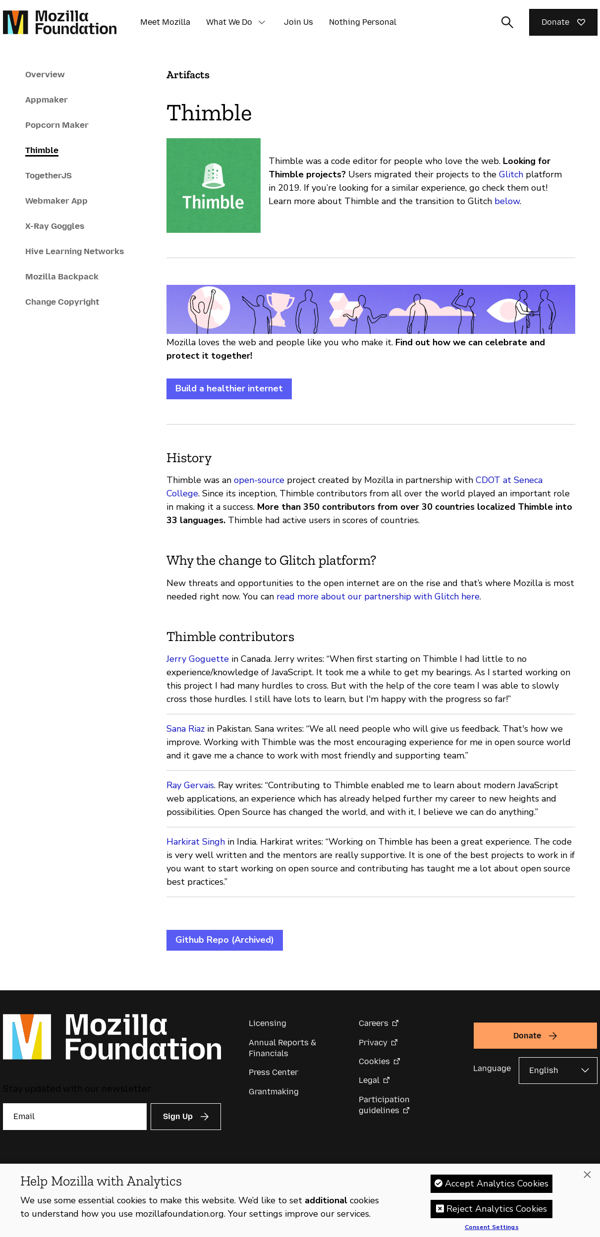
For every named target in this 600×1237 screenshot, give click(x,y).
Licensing (267, 1023)
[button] (262, 22)
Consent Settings (492, 1227)
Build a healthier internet (229, 388)
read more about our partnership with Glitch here (378, 596)
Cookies (374, 1061)
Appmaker (46, 100)
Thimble (41, 150)
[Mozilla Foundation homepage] (59, 22)
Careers (373, 1023)
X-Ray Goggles (54, 226)
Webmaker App (56, 201)
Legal (369, 1080)
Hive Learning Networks (74, 251)
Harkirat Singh (195, 842)
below (507, 201)
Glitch (511, 174)
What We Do (229, 22)
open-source (259, 480)
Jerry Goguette (197, 659)
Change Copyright (62, 302)
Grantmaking (274, 1091)
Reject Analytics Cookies (496, 1209)
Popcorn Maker (57, 125)
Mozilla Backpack (62, 276)
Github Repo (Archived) (224, 940)
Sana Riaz (185, 729)
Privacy (373, 1042)
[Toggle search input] (507, 22)
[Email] (75, 1116)
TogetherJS (48, 175)
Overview (45, 74)
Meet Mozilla (165, 22)
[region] (300, 1200)
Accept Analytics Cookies (496, 1183)
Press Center (273, 1072)
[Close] (587, 1174)
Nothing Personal (362, 22)
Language (492, 1068)
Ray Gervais (190, 785)
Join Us (298, 22)
